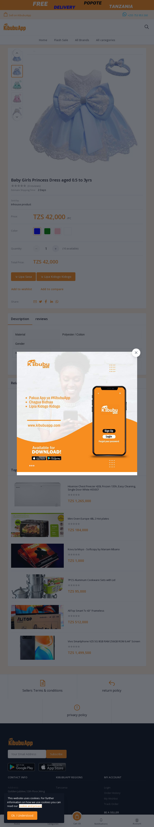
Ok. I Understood (22, 815)
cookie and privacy (30, 806)
